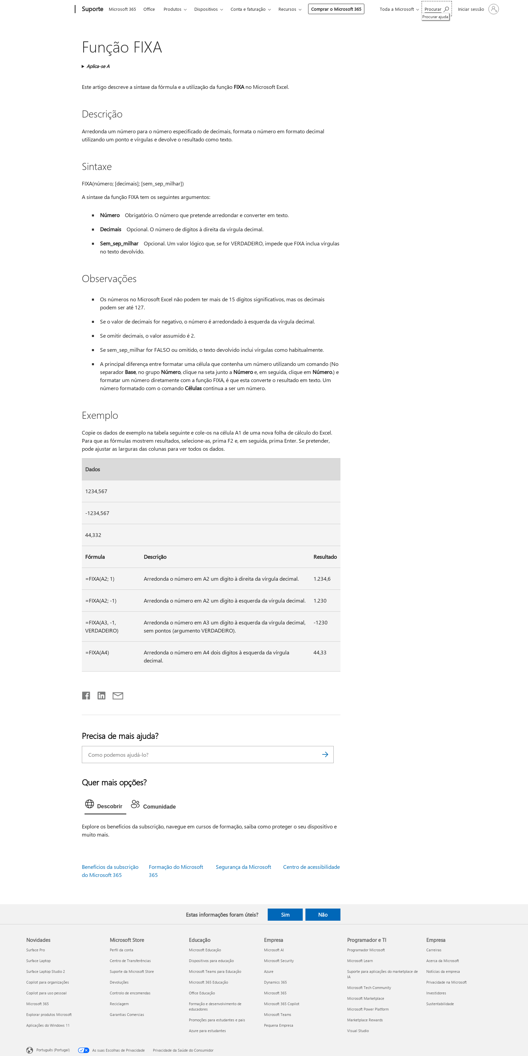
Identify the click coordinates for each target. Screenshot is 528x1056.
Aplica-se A (98, 66)
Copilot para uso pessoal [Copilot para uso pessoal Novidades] (46, 992)
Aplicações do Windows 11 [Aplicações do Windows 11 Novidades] (48, 1025)
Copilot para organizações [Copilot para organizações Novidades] (47, 982)
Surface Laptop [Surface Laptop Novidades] (38, 960)
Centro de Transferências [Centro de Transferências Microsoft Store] (130, 960)
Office (149, 9)
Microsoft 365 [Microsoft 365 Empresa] (275, 992)
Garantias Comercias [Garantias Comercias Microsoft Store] (127, 1014)
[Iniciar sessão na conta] (478, 9)
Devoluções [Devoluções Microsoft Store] (119, 982)
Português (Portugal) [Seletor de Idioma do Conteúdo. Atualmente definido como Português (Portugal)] (53, 1049)
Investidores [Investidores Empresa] (436, 992)
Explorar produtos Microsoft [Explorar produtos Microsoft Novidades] (49, 1014)
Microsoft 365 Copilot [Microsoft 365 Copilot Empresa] (281, 1003)
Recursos (287, 9)
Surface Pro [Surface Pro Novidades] (35, 949)
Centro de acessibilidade (311, 866)
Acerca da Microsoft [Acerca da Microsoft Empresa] (442, 960)
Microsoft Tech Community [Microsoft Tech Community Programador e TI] (369, 987)
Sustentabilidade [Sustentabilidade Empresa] (440, 1003)
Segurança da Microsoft (243, 866)
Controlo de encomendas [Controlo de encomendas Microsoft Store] (130, 992)
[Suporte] (91, 9)
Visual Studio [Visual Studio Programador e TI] (358, 1030)
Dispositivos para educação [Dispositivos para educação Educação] (211, 960)
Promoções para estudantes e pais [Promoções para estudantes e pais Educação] (217, 1019)
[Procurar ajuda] (437, 8)
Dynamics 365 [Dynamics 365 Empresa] (275, 982)
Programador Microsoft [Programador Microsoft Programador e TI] (366, 949)
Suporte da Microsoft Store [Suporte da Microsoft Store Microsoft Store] (132, 971)
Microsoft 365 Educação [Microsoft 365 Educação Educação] (208, 982)
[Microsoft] (49, 9)
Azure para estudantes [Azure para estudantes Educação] (207, 1030)
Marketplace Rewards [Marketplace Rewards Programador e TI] (365, 1019)
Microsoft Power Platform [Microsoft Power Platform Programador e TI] (368, 1009)
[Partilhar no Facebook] (86, 694)
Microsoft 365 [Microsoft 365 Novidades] (37, 1003)
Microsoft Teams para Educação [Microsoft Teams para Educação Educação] (215, 971)
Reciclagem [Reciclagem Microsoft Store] (119, 1003)
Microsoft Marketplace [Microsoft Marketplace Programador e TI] (365, 998)
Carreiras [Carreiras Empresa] (433, 949)
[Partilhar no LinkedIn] (98, 694)
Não (323, 914)
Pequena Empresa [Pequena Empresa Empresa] (278, 1025)
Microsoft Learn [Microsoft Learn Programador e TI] (360, 960)
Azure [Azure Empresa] (268, 971)
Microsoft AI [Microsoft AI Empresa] (274, 949)
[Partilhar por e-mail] (114, 694)
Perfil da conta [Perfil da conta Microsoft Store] (121, 949)
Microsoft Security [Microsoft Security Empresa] (279, 960)
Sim (285, 914)
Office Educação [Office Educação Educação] (202, 992)
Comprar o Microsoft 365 (336, 9)
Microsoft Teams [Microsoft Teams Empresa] (277, 1014)
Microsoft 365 (122, 9)
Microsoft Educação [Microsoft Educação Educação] (205, 949)
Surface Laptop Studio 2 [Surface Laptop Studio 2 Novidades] (45, 971)
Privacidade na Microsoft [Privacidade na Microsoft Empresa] (446, 982)
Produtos (173, 9)
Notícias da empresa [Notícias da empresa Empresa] (443, 971)
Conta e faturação (248, 9)
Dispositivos (206, 9)
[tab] (106, 805)
